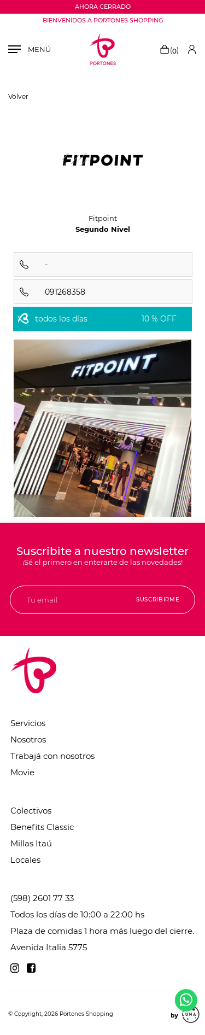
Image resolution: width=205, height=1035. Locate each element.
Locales (25, 860)
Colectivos (30, 810)
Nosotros (28, 739)
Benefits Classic (42, 827)
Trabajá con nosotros (52, 756)
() (169, 50)
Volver (18, 96)
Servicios (27, 723)
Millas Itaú (31, 843)
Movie (22, 772)
